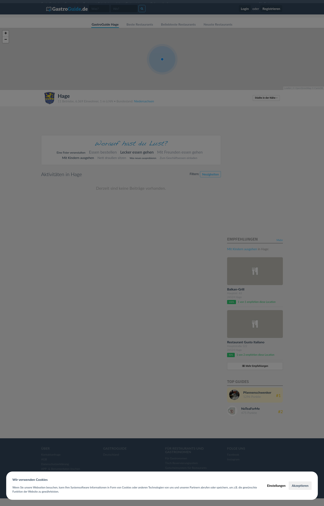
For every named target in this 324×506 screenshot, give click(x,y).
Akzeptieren (300, 485)
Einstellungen (276, 485)
